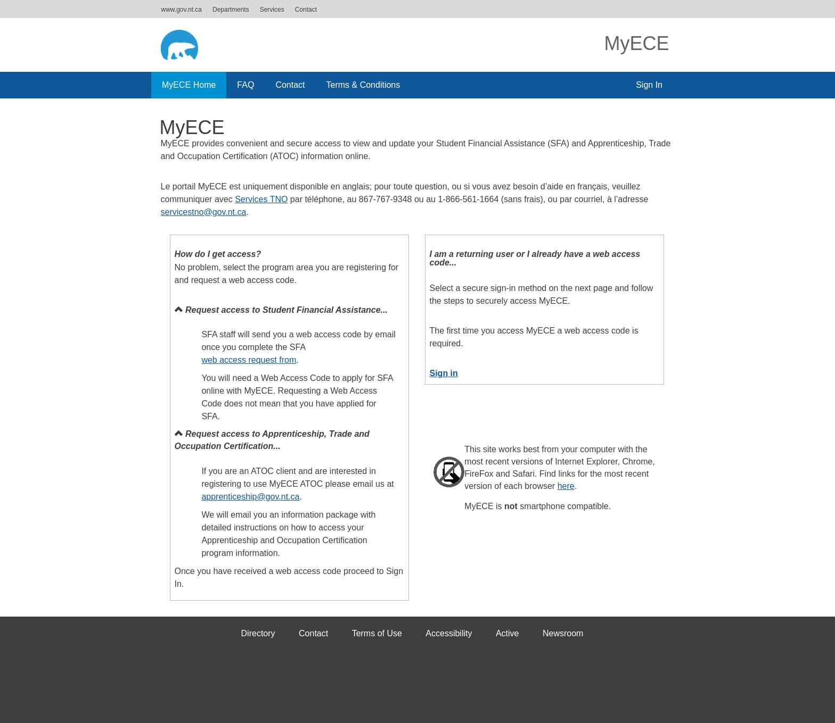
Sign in (444, 373)
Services (272, 9)
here (566, 486)
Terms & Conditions (363, 84)
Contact (306, 9)
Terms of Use (377, 633)
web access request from (248, 359)
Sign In (649, 84)
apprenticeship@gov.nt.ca (250, 496)
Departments (230, 9)
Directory (258, 633)
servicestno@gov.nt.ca (204, 212)
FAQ (245, 84)
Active (507, 633)
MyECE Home (189, 84)
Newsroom (563, 633)
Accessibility (448, 633)
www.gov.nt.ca (181, 9)
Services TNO (261, 199)
